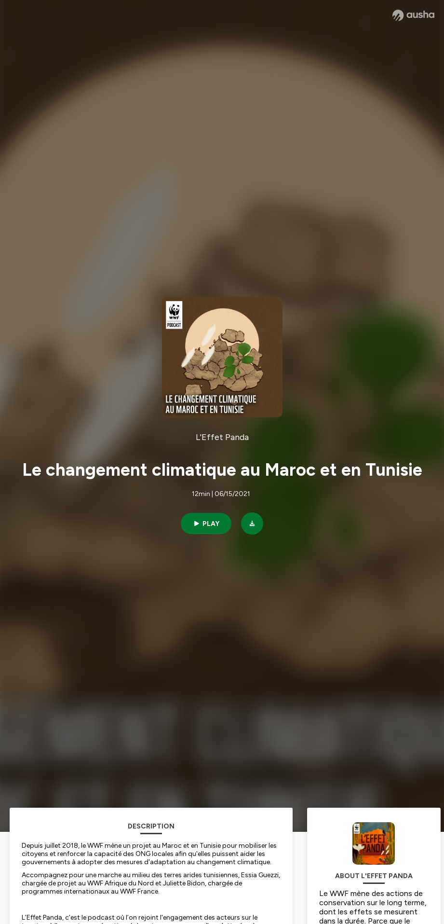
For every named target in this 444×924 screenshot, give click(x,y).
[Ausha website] (413, 15)
